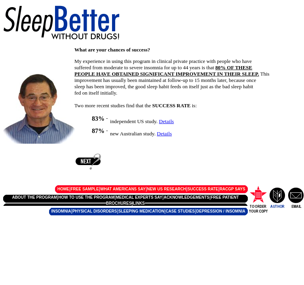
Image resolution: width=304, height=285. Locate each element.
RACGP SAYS (232, 189)
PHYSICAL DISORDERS (94, 211)
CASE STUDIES (180, 211)
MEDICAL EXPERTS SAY (139, 197)
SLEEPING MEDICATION (141, 211)
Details (166, 121)
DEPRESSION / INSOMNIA (220, 211)
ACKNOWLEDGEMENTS (186, 197)
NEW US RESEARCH (166, 189)
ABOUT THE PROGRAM (34, 197)
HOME (63, 189)
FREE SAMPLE (84, 189)
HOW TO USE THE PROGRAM (86, 197)
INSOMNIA (61, 211)
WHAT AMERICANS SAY (123, 189)
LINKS (139, 203)
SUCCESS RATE (203, 189)
